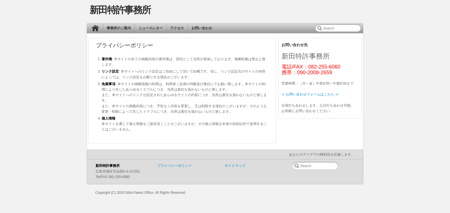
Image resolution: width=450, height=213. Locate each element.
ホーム (96, 29)
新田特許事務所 (120, 10)
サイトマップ (235, 166)
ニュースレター (151, 28)
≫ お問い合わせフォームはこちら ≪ (310, 94)
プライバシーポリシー (174, 166)
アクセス (177, 28)
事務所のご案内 (119, 28)
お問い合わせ (201, 28)
